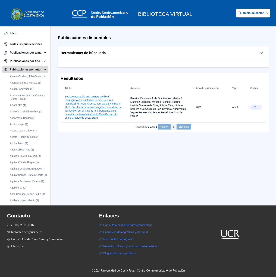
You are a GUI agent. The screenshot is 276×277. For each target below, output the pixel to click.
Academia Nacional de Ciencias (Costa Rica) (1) (27, 97)
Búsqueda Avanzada (177, 71)
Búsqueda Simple (148, 71)
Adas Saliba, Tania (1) (22, 149)
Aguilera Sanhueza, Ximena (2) (27, 181)
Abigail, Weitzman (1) (21, 89)
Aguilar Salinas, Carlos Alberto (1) (28, 175)
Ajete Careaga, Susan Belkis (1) (27, 194)
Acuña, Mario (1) (19, 143)
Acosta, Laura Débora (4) (23, 130)
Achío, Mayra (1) (19, 124)
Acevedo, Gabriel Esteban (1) (26, 111)
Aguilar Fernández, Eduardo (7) (27, 168)
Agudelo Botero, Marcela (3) (25, 156)
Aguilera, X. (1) (18, 187)
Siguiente (184, 150)
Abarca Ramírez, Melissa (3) (25, 82)
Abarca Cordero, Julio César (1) (27, 76)
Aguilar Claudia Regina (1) (24, 162)
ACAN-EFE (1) (18, 105)
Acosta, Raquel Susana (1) (24, 137)
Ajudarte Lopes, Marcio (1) (24, 200)
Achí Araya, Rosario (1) (22, 117)
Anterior (164, 150)
